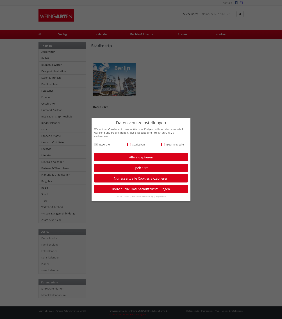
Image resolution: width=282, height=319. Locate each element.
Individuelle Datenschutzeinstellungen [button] (141, 189)
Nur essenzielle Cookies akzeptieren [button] (141, 178)
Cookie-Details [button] (123, 196)
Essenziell (102, 144)
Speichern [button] (141, 168)
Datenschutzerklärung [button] (142, 196)
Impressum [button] (161, 196)
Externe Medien (173, 144)
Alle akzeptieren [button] (141, 157)
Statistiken (136, 144)
